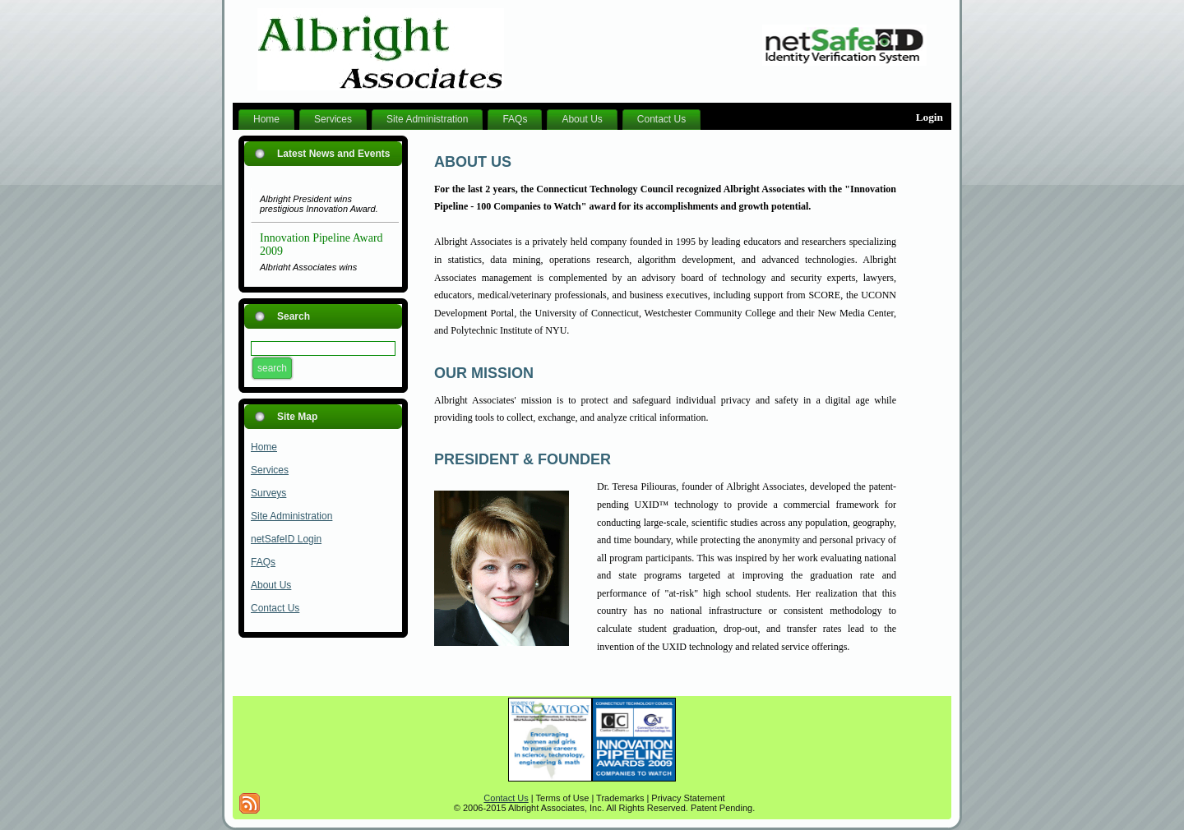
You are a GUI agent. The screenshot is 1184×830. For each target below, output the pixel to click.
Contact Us (275, 608)
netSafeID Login (286, 539)
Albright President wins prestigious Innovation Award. (319, 206)
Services (270, 470)
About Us (271, 585)
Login (929, 117)
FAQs (263, 562)
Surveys (268, 493)
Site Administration (291, 516)
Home (264, 447)
